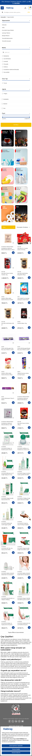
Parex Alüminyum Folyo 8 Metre (7, 399)
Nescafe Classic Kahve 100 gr (23, 424)
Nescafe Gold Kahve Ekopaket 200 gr (22, 274)
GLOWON (6, 58)
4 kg (4, 93)
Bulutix (5, 56)
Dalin (5, 67)
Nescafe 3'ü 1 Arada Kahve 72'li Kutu (22, 249)
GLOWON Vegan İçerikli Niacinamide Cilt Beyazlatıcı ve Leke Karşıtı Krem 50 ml (7, 499)
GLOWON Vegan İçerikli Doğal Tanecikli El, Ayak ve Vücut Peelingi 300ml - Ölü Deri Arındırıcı (24, 549)
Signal (18, 371)
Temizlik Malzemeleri (7, 38)
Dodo (5, 61)
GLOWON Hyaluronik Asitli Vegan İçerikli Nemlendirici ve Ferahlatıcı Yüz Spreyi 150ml (6, 524)
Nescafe (5, 72)
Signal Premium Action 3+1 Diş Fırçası (23, 374)
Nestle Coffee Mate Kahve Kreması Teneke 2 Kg (7, 299)
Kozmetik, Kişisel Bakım (8, 30)
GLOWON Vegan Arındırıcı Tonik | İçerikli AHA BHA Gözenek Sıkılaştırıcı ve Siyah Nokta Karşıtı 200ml (23, 474)
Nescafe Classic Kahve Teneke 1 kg (7, 274)
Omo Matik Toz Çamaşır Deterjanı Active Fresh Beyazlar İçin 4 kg (23, 299)
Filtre (8, 227)
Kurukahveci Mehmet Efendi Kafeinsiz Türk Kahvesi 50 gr (6, 424)
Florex (5, 64)
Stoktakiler (5, 99)
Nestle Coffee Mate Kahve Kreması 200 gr (6, 374)
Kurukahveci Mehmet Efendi (10, 69)
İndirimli (4, 103)
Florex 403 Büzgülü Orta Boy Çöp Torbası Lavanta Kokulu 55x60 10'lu (7, 349)
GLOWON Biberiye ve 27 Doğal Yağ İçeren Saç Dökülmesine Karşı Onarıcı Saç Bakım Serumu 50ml (8, 474)
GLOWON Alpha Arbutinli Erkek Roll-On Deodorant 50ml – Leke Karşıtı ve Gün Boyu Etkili (7, 574)
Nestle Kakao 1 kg (22, 323)
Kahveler (4, 24)
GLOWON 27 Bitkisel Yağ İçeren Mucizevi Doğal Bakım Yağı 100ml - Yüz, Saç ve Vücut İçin (23, 499)
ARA (28, 12)
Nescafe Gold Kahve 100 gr (7, 324)
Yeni (3, 108)
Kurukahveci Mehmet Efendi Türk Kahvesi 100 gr (7, 249)
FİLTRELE (16, 125)
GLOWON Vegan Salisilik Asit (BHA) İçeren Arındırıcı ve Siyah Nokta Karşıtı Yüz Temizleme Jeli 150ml (24, 599)
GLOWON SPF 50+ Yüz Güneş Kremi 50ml (7, 549)
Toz (4, 83)
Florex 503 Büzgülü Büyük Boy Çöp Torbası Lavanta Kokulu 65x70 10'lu (23, 349)
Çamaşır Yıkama (6, 33)
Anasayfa (3, 17)
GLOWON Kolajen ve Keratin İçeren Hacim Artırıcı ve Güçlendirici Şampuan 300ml (6, 449)
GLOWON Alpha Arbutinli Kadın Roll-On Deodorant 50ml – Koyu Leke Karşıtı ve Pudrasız (23, 574)
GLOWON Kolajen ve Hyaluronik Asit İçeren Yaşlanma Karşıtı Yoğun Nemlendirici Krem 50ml (7, 624)
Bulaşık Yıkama (5, 35)
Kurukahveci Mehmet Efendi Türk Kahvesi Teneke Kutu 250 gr (22, 399)
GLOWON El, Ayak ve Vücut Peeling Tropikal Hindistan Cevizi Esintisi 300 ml (23, 524)
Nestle (2, 296)
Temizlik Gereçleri (6, 41)
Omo (18, 296)
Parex (2, 396)
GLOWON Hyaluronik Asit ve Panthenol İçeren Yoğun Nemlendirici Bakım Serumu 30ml (23, 624)
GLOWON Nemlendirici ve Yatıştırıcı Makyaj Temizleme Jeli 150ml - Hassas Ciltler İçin (7, 599)
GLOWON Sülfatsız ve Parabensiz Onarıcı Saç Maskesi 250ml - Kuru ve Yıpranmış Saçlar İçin (23, 449)
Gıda (3, 27)
